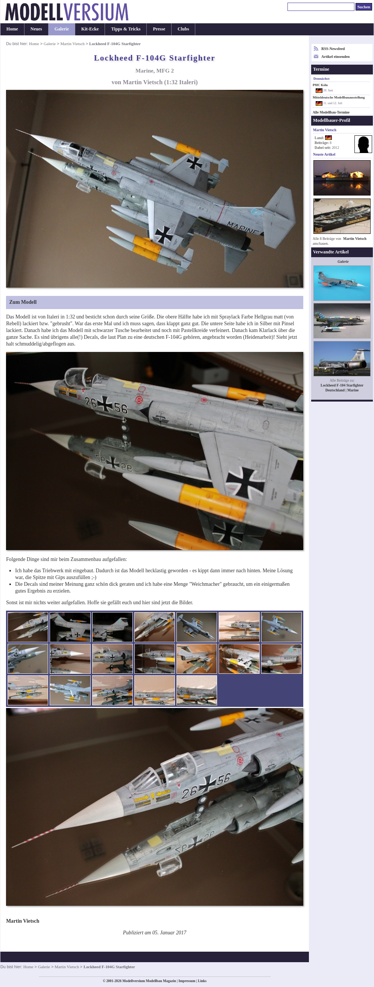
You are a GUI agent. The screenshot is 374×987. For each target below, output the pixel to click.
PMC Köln (320, 85)
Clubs (183, 29)
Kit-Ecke (90, 29)
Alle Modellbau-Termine (331, 112)
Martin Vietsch (72, 43)
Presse (159, 29)
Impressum (186, 981)
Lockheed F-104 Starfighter (342, 385)
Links (202, 981)
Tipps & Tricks (125, 29)
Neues (36, 29)
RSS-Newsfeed (333, 49)
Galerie (62, 29)
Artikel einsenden (335, 57)
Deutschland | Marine (342, 390)
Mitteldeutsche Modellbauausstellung (339, 97)
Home (12, 29)
